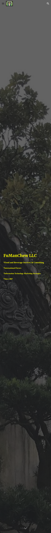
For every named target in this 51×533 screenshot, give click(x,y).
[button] (3, 3)
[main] (25, 267)
